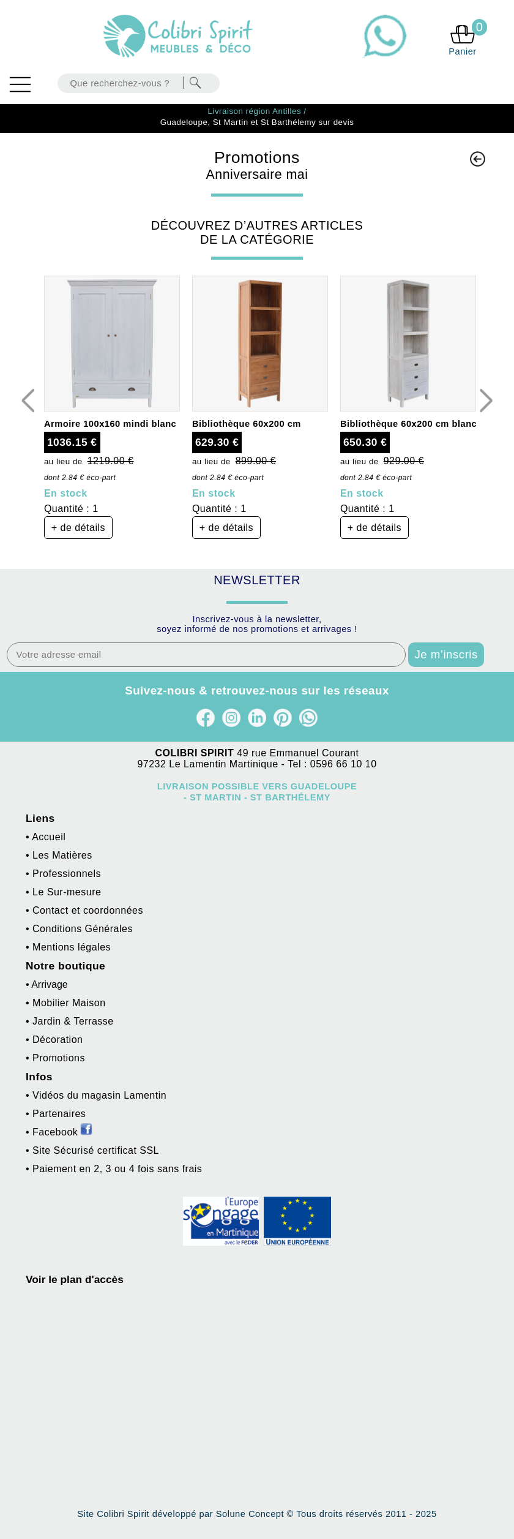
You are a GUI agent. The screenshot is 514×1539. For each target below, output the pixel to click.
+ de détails (78, 527)
